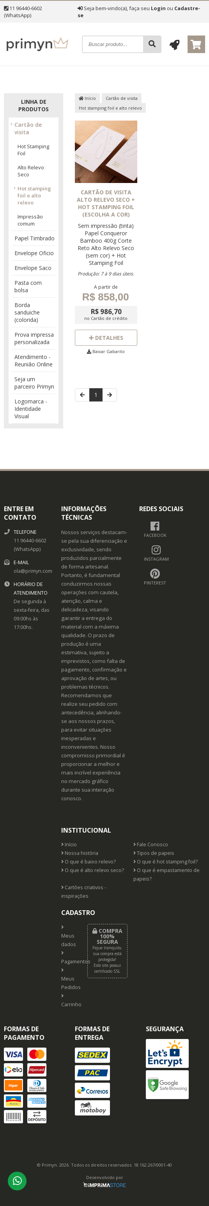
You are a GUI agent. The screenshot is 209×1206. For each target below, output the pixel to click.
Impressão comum (30, 220)
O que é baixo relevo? (88, 861)
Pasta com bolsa (28, 286)
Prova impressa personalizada (34, 338)
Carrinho (68, 1001)
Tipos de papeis (153, 853)
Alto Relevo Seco (31, 171)
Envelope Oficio (34, 253)
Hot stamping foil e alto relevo (34, 195)
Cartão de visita (28, 128)
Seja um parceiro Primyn (34, 382)
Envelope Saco (32, 268)
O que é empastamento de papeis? (166, 874)
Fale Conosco (150, 844)
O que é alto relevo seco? (92, 870)
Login (158, 8)
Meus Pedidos (68, 979)
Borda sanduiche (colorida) (27, 312)
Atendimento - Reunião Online (33, 360)
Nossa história (79, 853)
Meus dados (68, 936)
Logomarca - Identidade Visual (30, 409)
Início (87, 98)
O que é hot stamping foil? (165, 861)
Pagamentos (68, 958)
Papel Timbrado (34, 238)
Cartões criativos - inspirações (83, 891)
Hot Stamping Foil (33, 150)
